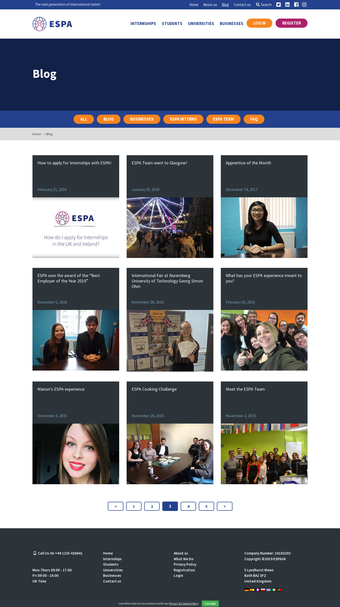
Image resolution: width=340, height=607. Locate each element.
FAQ (254, 119)
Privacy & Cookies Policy (184, 603)
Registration (184, 570)
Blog (225, 4)
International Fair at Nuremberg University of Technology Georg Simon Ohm (167, 281)
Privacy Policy (185, 564)
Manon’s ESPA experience (61, 389)
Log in (259, 23)
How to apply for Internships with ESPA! (74, 163)
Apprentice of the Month (248, 163)
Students (172, 23)
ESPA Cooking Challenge (154, 389)
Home (193, 4)
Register (291, 23)
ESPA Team (223, 119)
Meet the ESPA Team (245, 389)
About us (210, 4)
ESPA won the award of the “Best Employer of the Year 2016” (68, 278)
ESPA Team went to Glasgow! (159, 163)
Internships (143, 23)
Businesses (231, 23)
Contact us (242, 4)
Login (178, 575)
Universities (201, 23)
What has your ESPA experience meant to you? (264, 278)
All (83, 119)
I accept (210, 603)
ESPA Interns (183, 119)
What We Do (184, 558)
